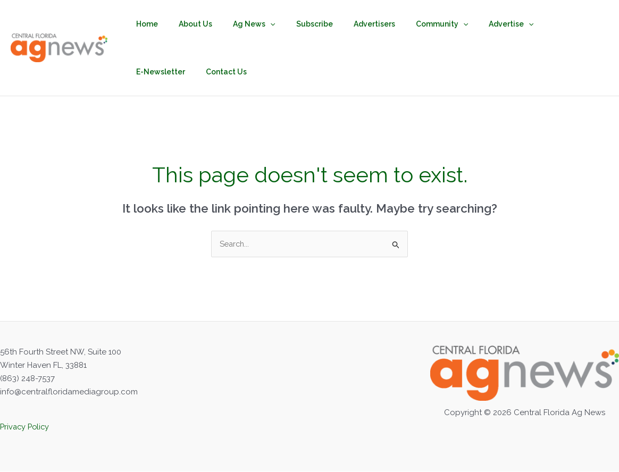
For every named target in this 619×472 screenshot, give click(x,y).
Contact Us (153, 72)
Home (144, 24)
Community (409, 24)
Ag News (240, 24)
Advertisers (348, 24)
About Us (187, 24)
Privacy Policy (26, 427)
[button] (256, 24)
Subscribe (293, 24)
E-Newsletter (535, 24)
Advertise (473, 24)
